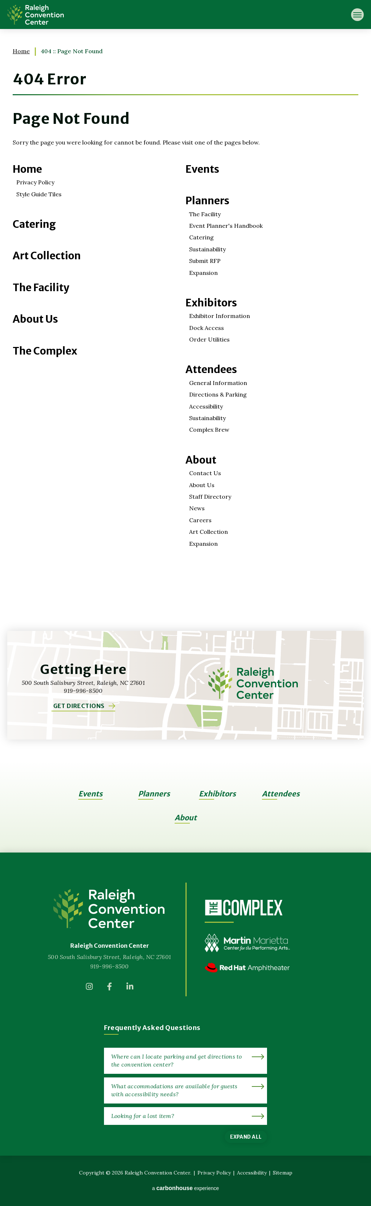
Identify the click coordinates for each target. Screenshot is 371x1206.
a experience (185, 1188)
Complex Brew (209, 429)
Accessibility (206, 406)
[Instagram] (89, 989)
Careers (200, 520)
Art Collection (47, 255)
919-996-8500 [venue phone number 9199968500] (109, 966)
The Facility (41, 287)
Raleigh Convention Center (35, 14)
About (201, 459)
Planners (207, 200)
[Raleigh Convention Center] (109, 908)
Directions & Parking (218, 394)
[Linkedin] (130, 989)
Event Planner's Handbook (226, 225)
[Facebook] (109, 989)
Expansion (203, 272)
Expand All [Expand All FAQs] (246, 1137)
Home (21, 51)
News (197, 508)
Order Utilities (209, 339)
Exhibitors (211, 302)
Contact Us (205, 473)
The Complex (45, 350)
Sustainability (207, 249)
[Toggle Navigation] (357, 14)
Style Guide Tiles (39, 194)
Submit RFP (205, 260)
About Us (35, 319)
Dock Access (206, 327)
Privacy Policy (35, 182)
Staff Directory (210, 496)
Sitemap (282, 1172)
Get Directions (78, 705)
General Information (218, 382)
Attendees (211, 369)
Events (202, 169)
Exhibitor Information (219, 315)
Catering (34, 224)
